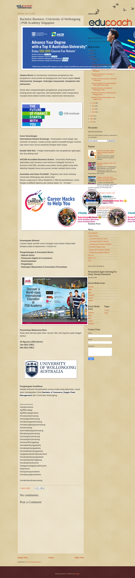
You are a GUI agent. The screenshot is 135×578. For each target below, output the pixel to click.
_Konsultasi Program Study (96, 247)
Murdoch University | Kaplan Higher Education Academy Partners (106, 152)
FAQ (89, 261)
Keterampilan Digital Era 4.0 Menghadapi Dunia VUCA (105, 207)
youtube (90, 298)
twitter (90, 289)
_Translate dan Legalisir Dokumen (98, 252)
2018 (92, 119)
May (93, 106)
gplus (90, 292)
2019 (92, 116)
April (93, 109)
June (93, 103)
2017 (92, 122)
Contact (106, 310)
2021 (92, 53)
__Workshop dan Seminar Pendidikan (100, 244)
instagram (91, 295)
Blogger (77, 574)
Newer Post (23, 558)
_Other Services (93, 236)
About (106, 313)
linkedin (90, 300)
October (94, 59)
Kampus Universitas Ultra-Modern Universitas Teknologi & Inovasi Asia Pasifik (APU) (107, 178)
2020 (92, 56)
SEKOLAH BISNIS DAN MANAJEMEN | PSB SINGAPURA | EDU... (104, 84)
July (93, 62)
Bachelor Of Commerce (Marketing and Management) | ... (104, 93)
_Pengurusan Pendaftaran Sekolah (99, 250)
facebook (91, 287)
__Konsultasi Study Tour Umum (98, 238)
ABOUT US (91, 258)
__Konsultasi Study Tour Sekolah (98, 241)
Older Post (79, 558)
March (94, 112)
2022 (92, 50)
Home (51, 558)
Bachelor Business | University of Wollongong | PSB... (102, 89)
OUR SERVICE (93, 233)
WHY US (91, 255)
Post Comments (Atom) (33, 562)
